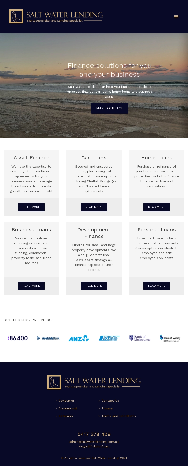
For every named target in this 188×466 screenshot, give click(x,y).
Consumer (66, 400)
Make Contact (109, 108)
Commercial (68, 408)
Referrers (66, 416)
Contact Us (110, 400)
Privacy (107, 408)
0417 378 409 (94, 434)
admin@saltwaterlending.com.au (94, 441)
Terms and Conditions (119, 416)
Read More (31, 207)
